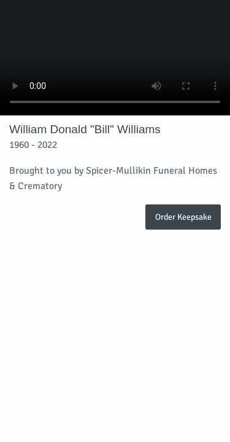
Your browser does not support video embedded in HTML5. (115, 57)
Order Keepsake (183, 216)
